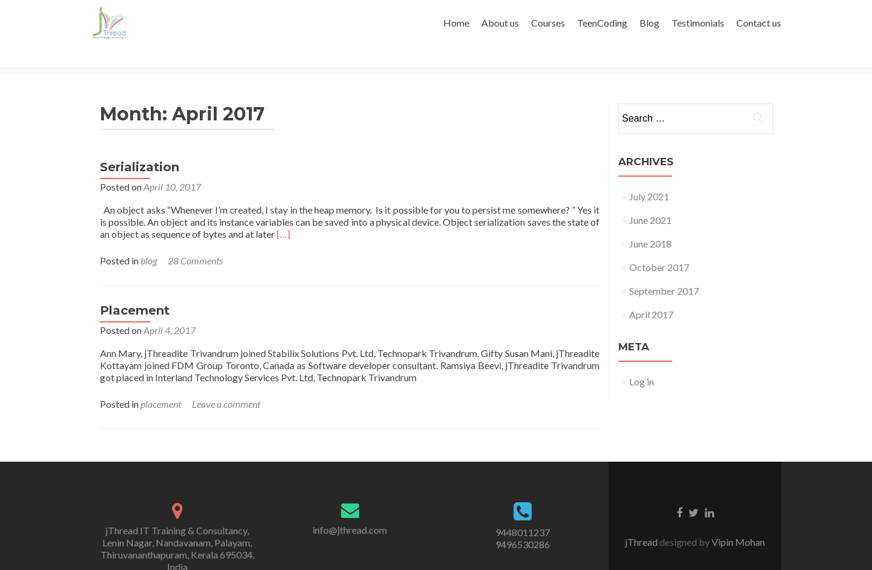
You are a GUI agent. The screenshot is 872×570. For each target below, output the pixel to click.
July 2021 (649, 175)
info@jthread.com (349, 508)
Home (456, 22)
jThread (642, 520)
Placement (135, 289)
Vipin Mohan (737, 520)
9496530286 (522, 523)
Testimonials (698, 22)
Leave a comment (226, 382)
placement (160, 382)
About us (500, 22)
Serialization (139, 146)
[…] (283, 212)
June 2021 (650, 199)
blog (148, 239)
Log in (641, 360)
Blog (649, 22)
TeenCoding (602, 22)
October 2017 (659, 246)
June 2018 (650, 222)
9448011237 (522, 511)
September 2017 (664, 269)
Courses (548, 22)
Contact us (758, 22)
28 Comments (195, 239)
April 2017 (651, 293)
